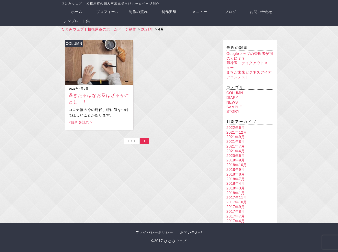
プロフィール (107, 12)
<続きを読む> (80, 122)
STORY (233, 111)
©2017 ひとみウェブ (169, 241)
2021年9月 (236, 137)
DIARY (232, 98)
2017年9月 (236, 207)
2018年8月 (236, 174)
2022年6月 (236, 128)
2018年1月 (236, 193)
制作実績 (169, 12)
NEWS (232, 102)
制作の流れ (138, 12)
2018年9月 (236, 170)
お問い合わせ (261, 12)
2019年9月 (236, 160)
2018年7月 (236, 179)
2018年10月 (237, 165)
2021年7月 (236, 146)
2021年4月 (236, 151)
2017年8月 (236, 211)
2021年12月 (237, 132)
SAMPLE (234, 107)
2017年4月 (236, 221)
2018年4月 (236, 183)
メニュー (199, 12)
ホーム (76, 12)
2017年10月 (237, 202)
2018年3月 (236, 188)
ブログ (230, 12)
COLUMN (73, 44)
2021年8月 (236, 141)
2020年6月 (236, 156)
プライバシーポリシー (154, 232)
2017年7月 (236, 216)
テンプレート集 (76, 21)
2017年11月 (237, 198)
